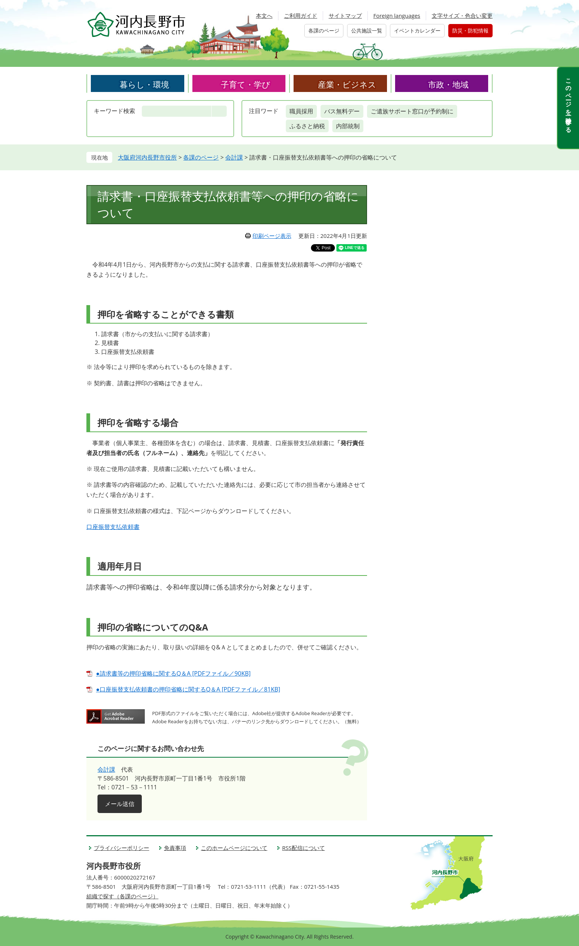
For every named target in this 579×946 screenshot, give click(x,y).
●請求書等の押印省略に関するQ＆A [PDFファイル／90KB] (173, 673)
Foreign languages (396, 15)
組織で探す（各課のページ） (122, 896)
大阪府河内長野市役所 (147, 157)
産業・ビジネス (347, 84)
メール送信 (119, 804)
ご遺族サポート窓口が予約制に (412, 111)
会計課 (234, 157)
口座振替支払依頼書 (113, 527)
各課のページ (323, 30)
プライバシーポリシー (121, 847)
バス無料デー (342, 111)
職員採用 (301, 111)
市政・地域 (448, 84)
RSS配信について (303, 847)
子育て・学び (245, 84)
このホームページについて (234, 847)
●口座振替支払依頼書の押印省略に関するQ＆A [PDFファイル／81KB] (188, 689)
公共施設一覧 (366, 30)
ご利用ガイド (300, 15)
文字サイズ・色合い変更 (462, 15)
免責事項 (175, 847)
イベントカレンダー (417, 30)
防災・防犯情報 (470, 30)
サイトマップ (345, 15)
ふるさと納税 (307, 126)
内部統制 (348, 126)
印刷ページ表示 (272, 235)
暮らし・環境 (144, 84)
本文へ (264, 15)
